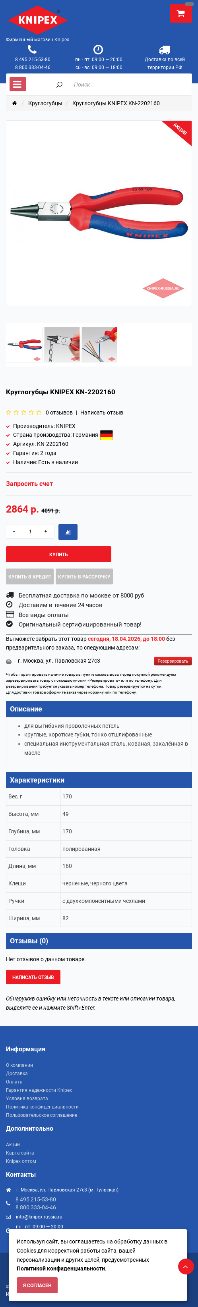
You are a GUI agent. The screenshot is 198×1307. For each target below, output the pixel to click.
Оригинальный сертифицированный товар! (80, 624)
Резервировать (173, 661)
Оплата (14, 1082)
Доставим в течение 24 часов (61, 605)
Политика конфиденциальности (42, 1107)
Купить (58, 554)
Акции (13, 1144)
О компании (19, 1065)
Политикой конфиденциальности (61, 1268)
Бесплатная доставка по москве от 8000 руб (81, 595)
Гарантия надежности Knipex (39, 1090)
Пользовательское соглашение (41, 1115)
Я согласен (37, 1285)
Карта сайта (20, 1153)
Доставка (17, 1073)
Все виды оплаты (44, 615)
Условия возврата (27, 1098)
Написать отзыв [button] (33, 977)
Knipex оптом (21, 1161)
